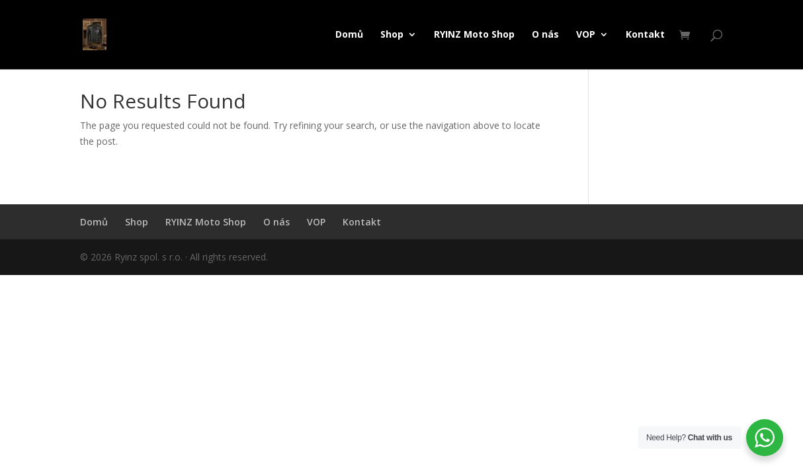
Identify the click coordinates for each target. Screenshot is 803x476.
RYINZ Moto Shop (474, 35)
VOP (585, 35)
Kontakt (645, 35)
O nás (545, 35)
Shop (391, 35)
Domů (349, 35)
